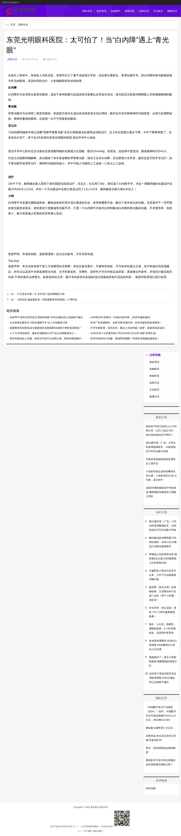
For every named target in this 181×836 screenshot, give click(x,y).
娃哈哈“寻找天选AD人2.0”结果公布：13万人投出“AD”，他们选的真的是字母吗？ (161, 430)
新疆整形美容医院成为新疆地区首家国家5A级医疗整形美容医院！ (46, 327)
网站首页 (87, 11)
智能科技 (130, 11)
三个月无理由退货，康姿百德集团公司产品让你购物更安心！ (43, 333)
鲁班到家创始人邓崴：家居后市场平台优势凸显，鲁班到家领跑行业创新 (49, 338)
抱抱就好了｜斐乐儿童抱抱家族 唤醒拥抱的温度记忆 (163, 661)
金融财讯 (116, 11)
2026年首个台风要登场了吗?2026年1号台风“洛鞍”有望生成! (123, 333)
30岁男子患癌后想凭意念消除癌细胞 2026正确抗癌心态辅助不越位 (46, 317)
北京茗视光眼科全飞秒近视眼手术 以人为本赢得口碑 (38, 322)
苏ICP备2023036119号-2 (62, 826)
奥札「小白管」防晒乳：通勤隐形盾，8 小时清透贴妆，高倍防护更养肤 (162, 628)
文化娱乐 (158, 11)
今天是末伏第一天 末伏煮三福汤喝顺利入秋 (41, 294)
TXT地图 (87, 831)
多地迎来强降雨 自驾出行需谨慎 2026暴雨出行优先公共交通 (163, 645)
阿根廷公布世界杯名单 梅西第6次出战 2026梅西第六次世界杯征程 (163, 558)
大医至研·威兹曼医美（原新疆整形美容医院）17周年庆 (47, 299)
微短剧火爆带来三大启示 (159, 727)
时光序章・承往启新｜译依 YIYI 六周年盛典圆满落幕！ (162, 612)
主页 (12, 24)
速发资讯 (101, 11)
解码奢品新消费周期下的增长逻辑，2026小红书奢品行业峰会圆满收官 (163, 542)
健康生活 (172, 11)
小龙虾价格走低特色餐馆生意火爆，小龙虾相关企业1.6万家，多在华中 (161, 475)
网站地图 (97, 831)
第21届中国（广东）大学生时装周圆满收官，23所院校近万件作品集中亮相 (161, 447)
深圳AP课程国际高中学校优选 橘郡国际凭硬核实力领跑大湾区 (161, 492)
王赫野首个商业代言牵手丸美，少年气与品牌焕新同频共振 (162, 575)
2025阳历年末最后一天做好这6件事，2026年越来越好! (120, 317)
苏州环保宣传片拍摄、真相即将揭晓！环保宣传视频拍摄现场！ (125, 338)
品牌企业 (144, 11)
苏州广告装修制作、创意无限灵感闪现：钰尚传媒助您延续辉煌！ (126, 322)
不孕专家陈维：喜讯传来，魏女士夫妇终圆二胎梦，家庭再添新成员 (127, 327)
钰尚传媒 (151, 788)
